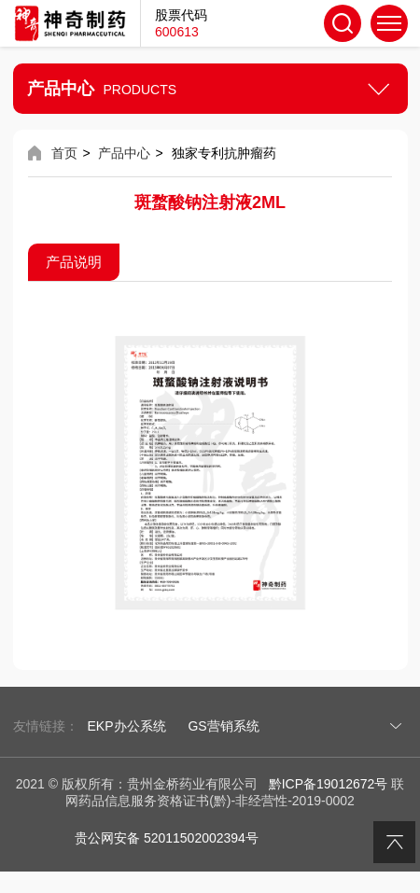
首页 (64, 153)
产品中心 (124, 153)
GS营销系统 (223, 726)
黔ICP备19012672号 (328, 783)
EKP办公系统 (127, 726)
